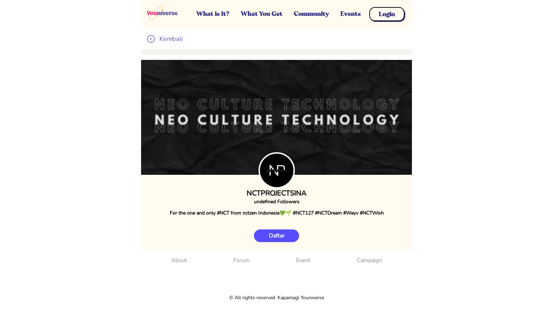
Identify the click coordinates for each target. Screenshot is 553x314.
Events (350, 13)
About (179, 260)
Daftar (277, 236)
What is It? (213, 13)
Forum (241, 260)
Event (303, 260)
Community (311, 13)
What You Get (261, 13)
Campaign (369, 260)
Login (387, 14)
